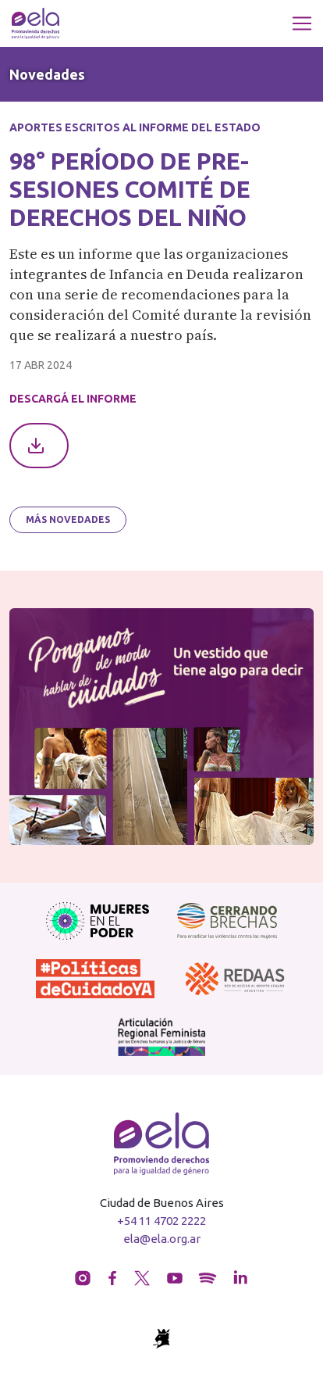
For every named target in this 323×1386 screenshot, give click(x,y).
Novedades (47, 74)
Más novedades (68, 519)
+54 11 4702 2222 (161, 1220)
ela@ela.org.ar (162, 1238)
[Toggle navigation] (302, 23)
